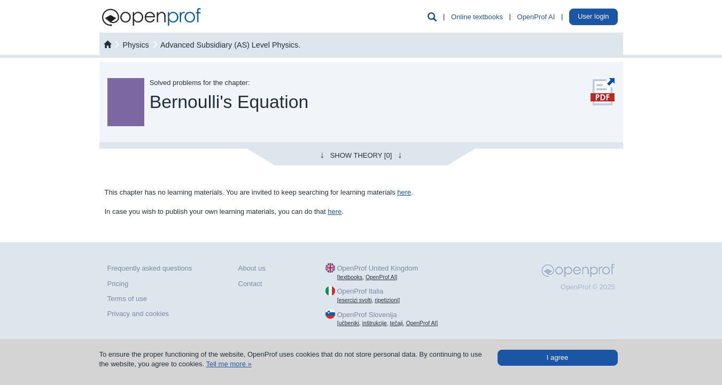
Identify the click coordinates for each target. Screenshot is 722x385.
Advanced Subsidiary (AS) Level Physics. (230, 45)
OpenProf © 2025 (588, 287)
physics (135, 45)
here (404, 192)
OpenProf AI (536, 17)
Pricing (118, 284)
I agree (557, 357)
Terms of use (127, 299)
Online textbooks (477, 17)
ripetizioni (386, 300)
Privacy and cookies (138, 314)
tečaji (396, 323)
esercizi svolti (355, 300)
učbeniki (349, 323)
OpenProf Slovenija (367, 315)
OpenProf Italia (360, 291)
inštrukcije (374, 323)
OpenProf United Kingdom (377, 268)
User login (593, 16)
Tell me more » (228, 364)
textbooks (350, 277)
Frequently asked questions (149, 268)
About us (252, 268)
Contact (250, 284)
